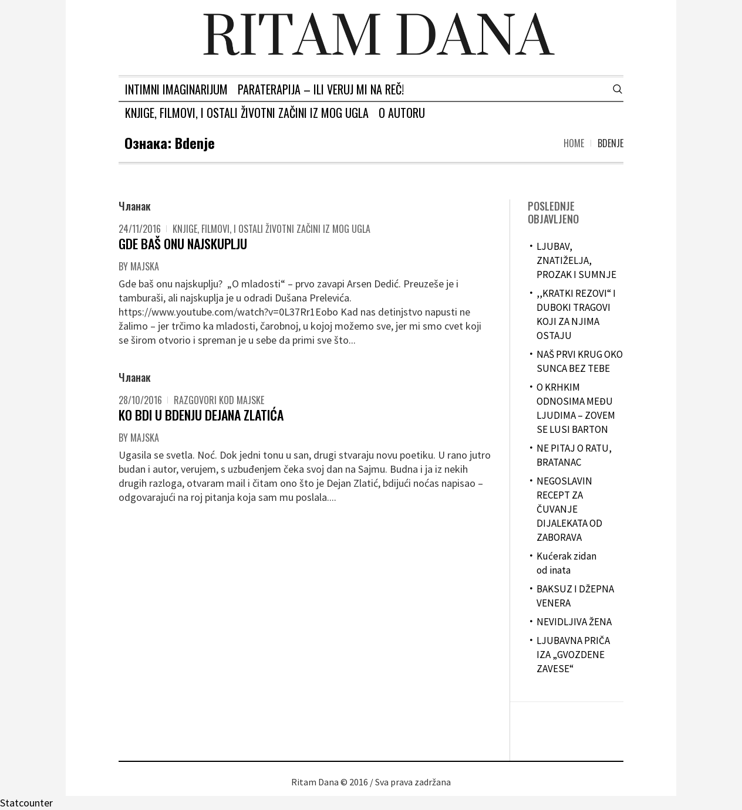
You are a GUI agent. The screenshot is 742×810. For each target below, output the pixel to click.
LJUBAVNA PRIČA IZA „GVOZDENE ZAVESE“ (573, 654)
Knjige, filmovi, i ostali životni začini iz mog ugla (271, 229)
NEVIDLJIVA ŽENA (574, 621)
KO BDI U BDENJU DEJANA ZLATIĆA (201, 414)
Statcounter (26, 802)
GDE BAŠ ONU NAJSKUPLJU (183, 243)
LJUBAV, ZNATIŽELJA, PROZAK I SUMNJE (576, 260)
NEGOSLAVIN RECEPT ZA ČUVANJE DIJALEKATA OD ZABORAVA (569, 509)
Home (574, 143)
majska (144, 266)
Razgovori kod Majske (219, 400)
